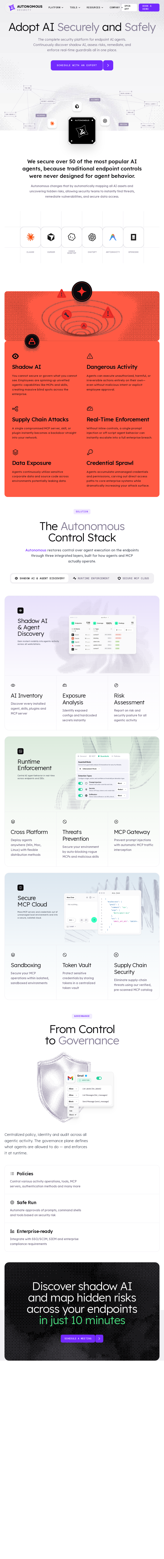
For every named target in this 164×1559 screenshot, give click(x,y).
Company (117, 7)
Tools (75, 7)
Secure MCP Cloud (133, 578)
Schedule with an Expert (77, 65)
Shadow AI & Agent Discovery (40, 578)
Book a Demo (147, 8)
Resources (95, 7)
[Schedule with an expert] (108, 65)
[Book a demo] (99, 1339)
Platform (56, 7)
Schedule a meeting (78, 1338)
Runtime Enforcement (91, 578)
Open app (128, 8)
